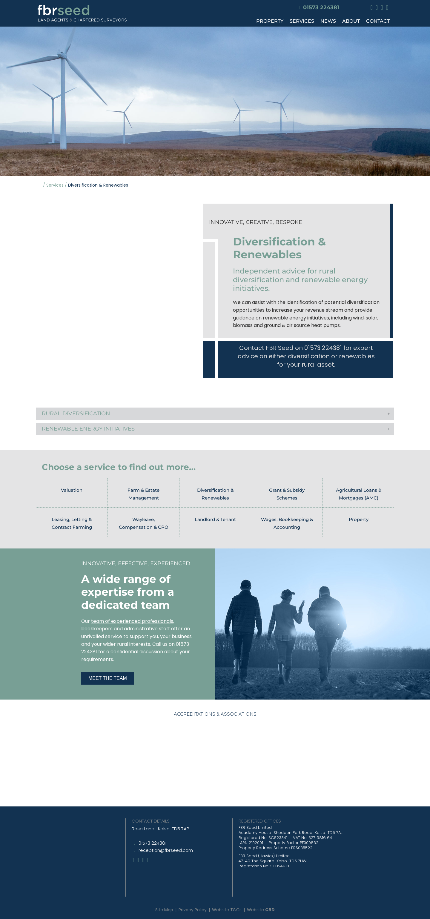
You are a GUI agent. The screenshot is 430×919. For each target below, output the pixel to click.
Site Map (164, 910)
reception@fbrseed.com (166, 850)
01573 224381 (321, 7)
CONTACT (378, 21)
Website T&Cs (227, 910)
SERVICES (302, 21)
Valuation (71, 490)
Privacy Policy (193, 910)
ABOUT (351, 21)
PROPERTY (269, 21)
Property (358, 519)
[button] (215, 414)
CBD (270, 910)
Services (55, 185)
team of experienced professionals (132, 621)
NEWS (328, 21)
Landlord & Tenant (215, 519)
